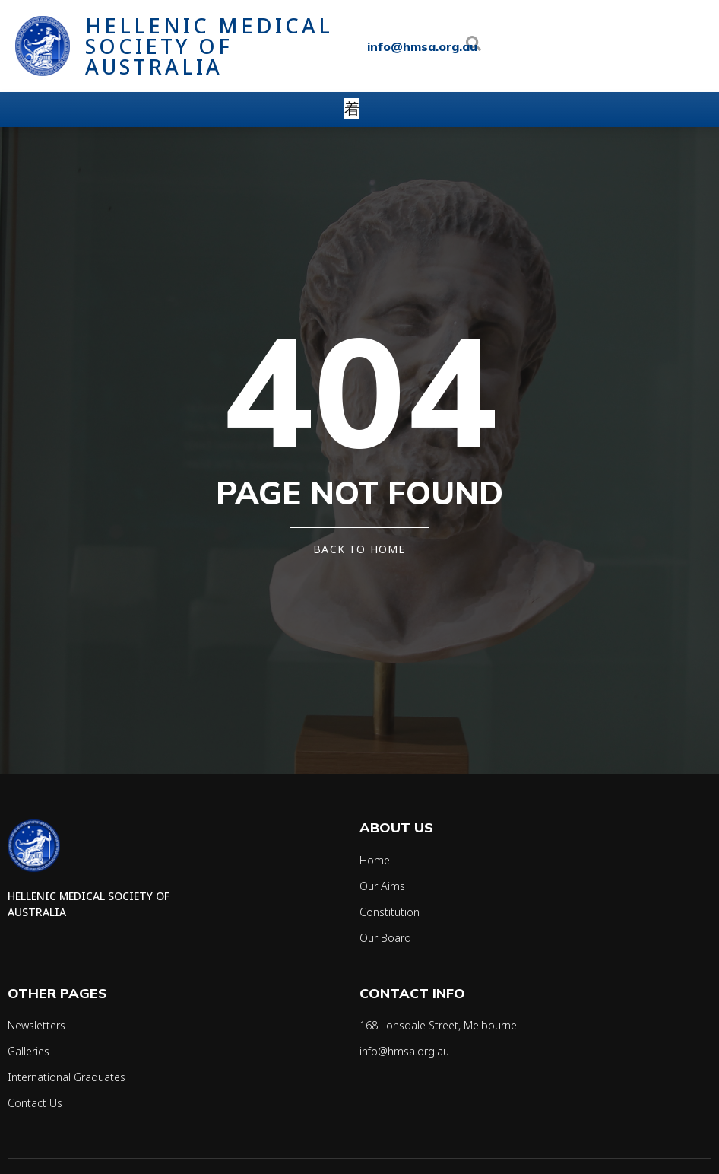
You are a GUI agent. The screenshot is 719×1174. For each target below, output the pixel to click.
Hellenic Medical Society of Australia (209, 46)
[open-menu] (352, 108)
